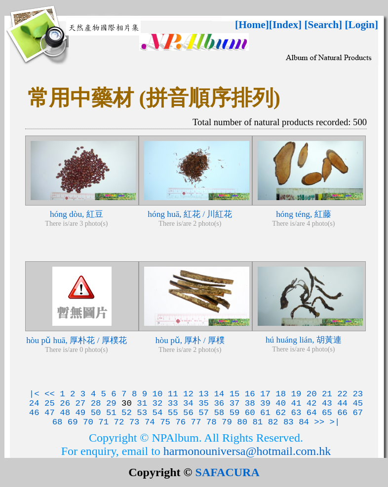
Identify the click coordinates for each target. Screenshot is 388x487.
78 (211, 422)
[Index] (285, 25)
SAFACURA (227, 472)
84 (304, 422)
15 (235, 394)
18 (280, 394)
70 (88, 422)
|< (34, 394)
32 (158, 403)
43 (327, 403)
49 (80, 412)
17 (265, 394)
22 (342, 394)
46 (34, 412)
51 (111, 412)
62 (280, 412)
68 (57, 422)
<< (49, 394)
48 (65, 412)
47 (49, 412)
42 (312, 403)
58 (219, 412)
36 (219, 403)
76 (180, 422)
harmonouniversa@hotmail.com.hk (247, 451)
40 (280, 403)
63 (296, 412)
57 (203, 412)
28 (96, 403)
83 (288, 422)
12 (188, 394)
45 (357, 403)
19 (296, 394)
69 (73, 422)
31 (142, 403)
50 (96, 412)
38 (250, 403)
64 (312, 412)
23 (357, 394)
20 (312, 394)
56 (188, 412)
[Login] (361, 25)
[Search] (324, 25)
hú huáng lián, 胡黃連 (304, 340)
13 (203, 394)
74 (150, 422)
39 (265, 403)
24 (34, 403)
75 (165, 422)
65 (327, 412)
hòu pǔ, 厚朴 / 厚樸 (190, 340)
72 (119, 422)
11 (173, 394)
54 (158, 412)
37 (235, 403)
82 (273, 422)
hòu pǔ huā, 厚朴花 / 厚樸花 (76, 340)
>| (335, 422)
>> (319, 422)
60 (250, 412)
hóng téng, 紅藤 (303, 214)
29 (111, 403)
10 (158, 394)
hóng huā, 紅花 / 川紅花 (190, 214)
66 (342, 412)
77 (196, 422)
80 (242, 422)
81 (257, 422)
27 (80, 403)
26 (65, 403)
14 (219, 394)
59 (235, 412)
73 (134, 422)
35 (203, 403)
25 (49, 403)
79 (227, 422)
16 (250, 394)
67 (357, 412)
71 (103, 422)
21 (327, 394)
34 (188, 403)
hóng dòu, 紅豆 (76, 214)
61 (265, 412)
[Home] (252, 25)
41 (296, 403)
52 (126, 412)
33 (173, 403)
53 (142, 412)
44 (342, 403)
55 (173, 412)
